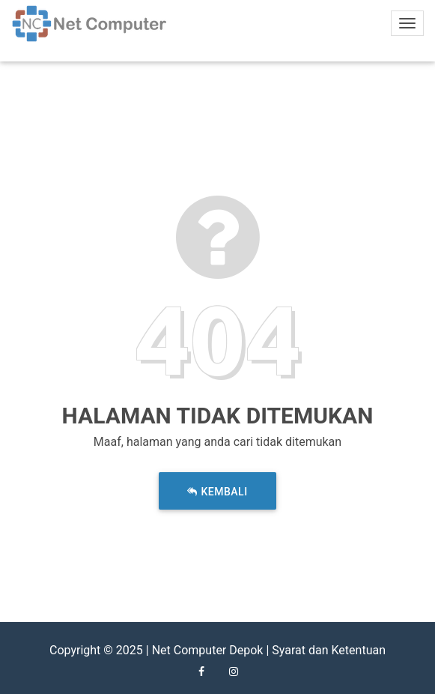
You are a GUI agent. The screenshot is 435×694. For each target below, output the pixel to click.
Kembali (217, 492)
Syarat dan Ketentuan (329, 650)
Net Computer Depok (208, 650)
